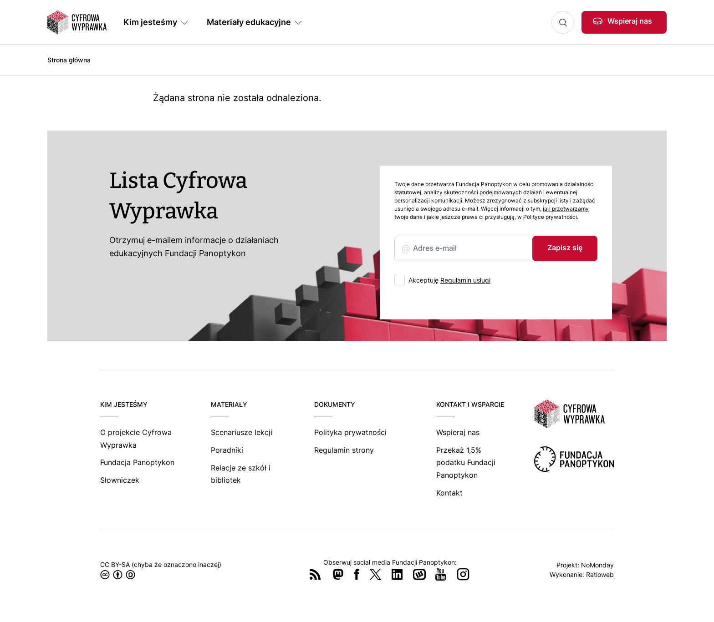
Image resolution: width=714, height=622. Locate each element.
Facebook (357, 574)
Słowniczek (119, 480)
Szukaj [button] (562, 22)
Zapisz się (564, 247)
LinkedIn (397, 574)
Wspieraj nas (629, 20)
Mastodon (338, 574)
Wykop (419, 574)
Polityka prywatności (350, 432)
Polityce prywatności (550, 216)
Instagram (463, 574)
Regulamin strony (344, 450)
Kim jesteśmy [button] (150, 22)
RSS (315, 574)
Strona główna (69, 60)
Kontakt (449, 492)
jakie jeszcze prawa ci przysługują (471, 216)
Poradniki (227, 450)
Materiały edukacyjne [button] (249, 22)
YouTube (440, 574)
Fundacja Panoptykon (137, 462)
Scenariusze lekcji (241, 432)
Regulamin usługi (465, 280)
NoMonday (597, 565)
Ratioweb (600, 574)
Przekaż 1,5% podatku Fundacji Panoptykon (465, 462)
